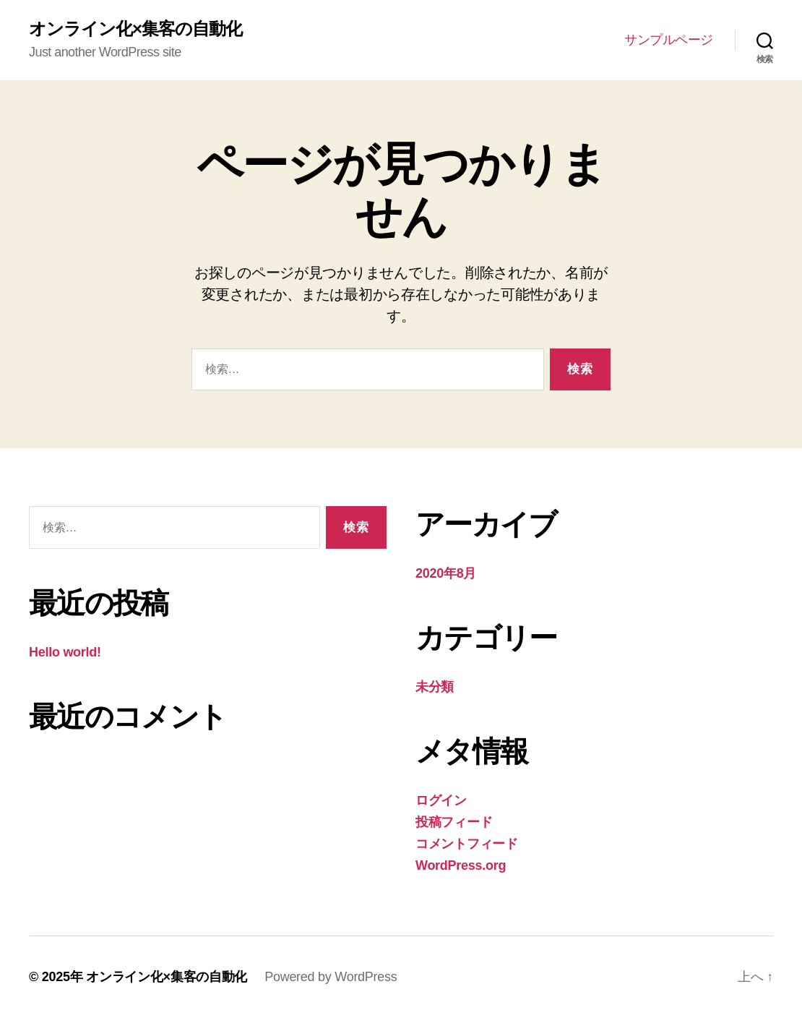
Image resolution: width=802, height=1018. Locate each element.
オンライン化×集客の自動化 (135, 29)
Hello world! (65, 652)
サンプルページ (668, 40)
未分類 (434, 687)
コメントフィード (466, 844)
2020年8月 (445, 573)
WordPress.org (460, 865)
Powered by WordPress (330, 977)
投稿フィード (453, 822)
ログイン (441, 800)
